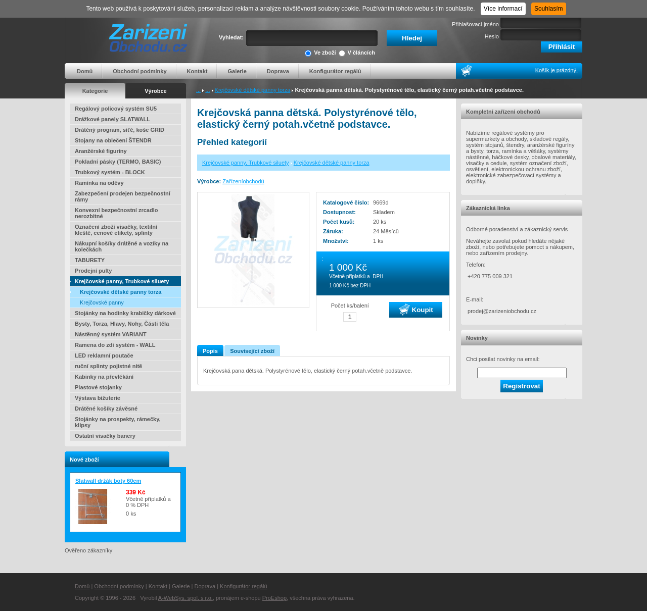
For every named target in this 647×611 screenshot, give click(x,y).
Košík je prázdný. (556, 70)
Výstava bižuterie (97, 398)
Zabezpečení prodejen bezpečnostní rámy (122, 196)
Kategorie (95, 91)
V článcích (357, 53)
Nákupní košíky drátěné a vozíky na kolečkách (121, 246)
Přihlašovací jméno (475, 24)
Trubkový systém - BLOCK (110, 172)
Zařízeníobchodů (243, 181)
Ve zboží (320, 53)
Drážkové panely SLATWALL (112, 119)
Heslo (492, 36)
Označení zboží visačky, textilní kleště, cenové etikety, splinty (116, 230)
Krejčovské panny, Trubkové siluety (122, 281)
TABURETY (90, 260)
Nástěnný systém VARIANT (111, 334)
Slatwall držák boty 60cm (108, 481)
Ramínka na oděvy (99, 183)
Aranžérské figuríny (101, 151)
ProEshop (274, 598)
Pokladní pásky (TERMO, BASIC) (118, 162)
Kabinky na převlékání (104, 377)
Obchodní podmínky (139, 71)
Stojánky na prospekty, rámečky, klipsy (118, 422)
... (198, 90)
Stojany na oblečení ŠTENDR (113, 140)
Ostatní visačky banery (105, 436)
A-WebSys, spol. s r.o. (185, 598)
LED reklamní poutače (104, 355)
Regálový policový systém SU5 (116, 109)
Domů (85, 71)
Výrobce (155, 91)
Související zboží (252, 351)
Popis (210, 351)
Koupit (416, 309)
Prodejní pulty (93, 271)
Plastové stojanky (98, 387)
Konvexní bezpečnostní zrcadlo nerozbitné (116, 213)
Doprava (278, 71)
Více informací (503, 8)
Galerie (236, 71)
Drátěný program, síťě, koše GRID (119, 130)
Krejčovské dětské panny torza (253, 90)
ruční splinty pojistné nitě (108, 366)
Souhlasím (548, 8)
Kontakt (197, 71)
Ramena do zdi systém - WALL (115, 345)
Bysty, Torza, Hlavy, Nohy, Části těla (122, 324)
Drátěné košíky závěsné (106, 408)
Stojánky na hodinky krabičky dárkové (125, 313)
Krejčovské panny (102, 302)
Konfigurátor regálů (335, 71)
